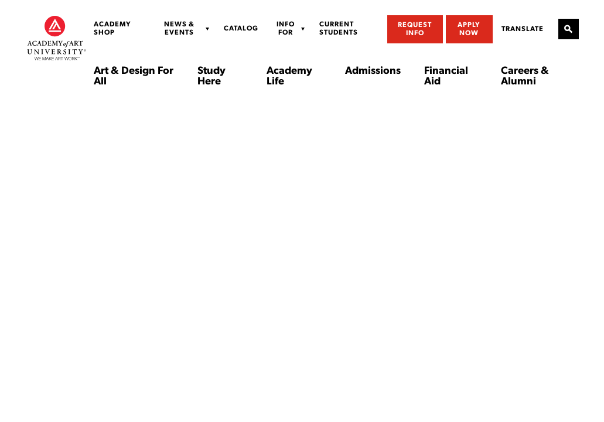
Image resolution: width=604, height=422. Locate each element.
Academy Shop (112, 28)
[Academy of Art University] (56, 38)
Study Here (211, 76)
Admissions (373, 71)
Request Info (415, 29)
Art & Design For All (133, 76)
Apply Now (469, 29)
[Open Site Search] (568, 29)
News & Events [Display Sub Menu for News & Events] (179, 28)
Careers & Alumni (525, 76)
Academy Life (289, 76)
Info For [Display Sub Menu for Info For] (286, 28)
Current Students (338, 28)
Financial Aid (446, 76)
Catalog (241, 28)
